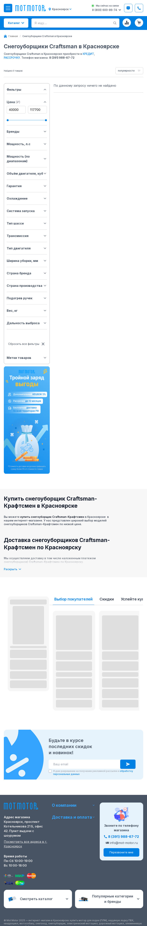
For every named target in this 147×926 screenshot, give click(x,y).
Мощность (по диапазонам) (27, 159)
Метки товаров (27, 358)
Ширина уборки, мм (27, 261)
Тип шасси (27, 223)
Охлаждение (27, 198)
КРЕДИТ (88, 53)
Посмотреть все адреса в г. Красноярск (25, 844)
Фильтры (27, 89)
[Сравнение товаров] (126, 22)
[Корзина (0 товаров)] (139, 22)
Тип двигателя (27, 248)
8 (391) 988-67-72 (61, 57)
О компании (73, 805)
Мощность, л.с (27, 144)
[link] (47, 36)
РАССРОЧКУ (12, 57)
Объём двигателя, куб (27, 173)
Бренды (27, 131)
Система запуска (27, 211)
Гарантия (27, 186)
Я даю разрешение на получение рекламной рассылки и (93, 773)
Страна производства (27, 286)
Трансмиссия (27, 236)
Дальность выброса (27, 323)
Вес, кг (27, 311)
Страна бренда (27, 273)
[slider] (8, 120)
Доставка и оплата (73, 817)
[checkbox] (50, 771)
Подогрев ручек (27, 298)
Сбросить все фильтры (26, 344)
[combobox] (129, 70)
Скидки (107, 599)
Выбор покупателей (73, 599)
